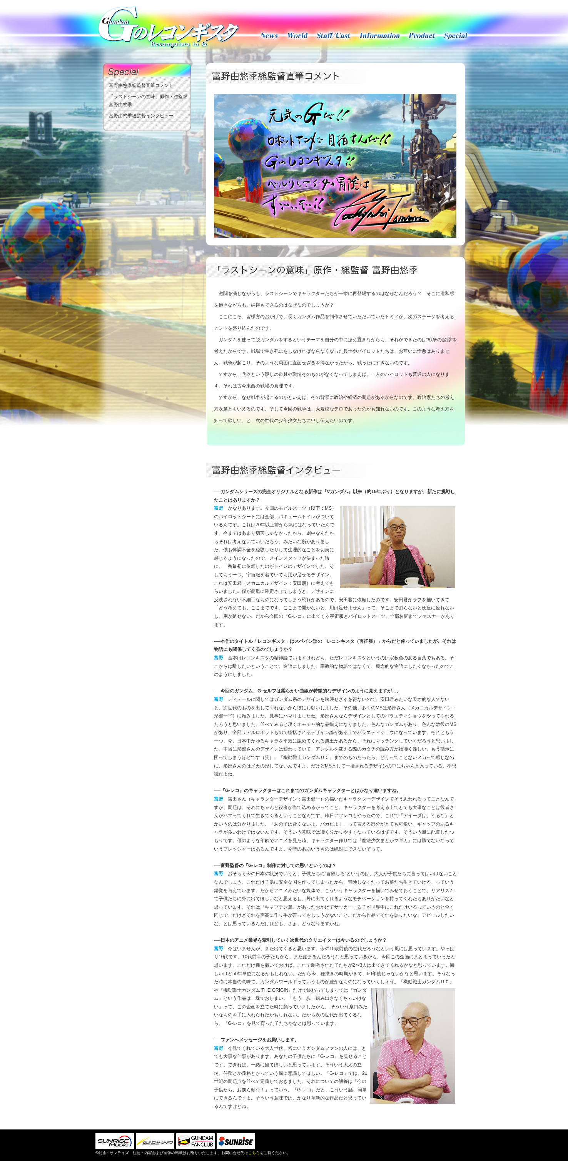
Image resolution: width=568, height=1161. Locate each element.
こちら (254, 1153)
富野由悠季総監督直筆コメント (141, 85)
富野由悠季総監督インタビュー (141, 115)
